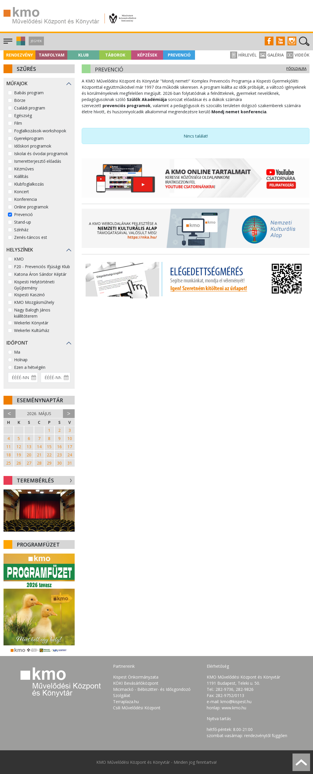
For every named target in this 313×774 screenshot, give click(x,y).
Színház (21, 229)
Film (18, 123)
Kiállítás (21, 176)
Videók (297, 55)
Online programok (31, 207)
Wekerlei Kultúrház (31, 330)
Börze (19, 100)
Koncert (21, 191)
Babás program (29, 92)
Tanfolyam (51, 55)
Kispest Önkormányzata (135, 677)
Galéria (271, 55)
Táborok (115, 55)
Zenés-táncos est (30, 237)
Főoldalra (296, 68)
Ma (17, 352)
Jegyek (36, 41)
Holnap (21, 359)
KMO (19, 259)
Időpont (17, 343)
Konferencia (25, 199)
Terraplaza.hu (126, 701)
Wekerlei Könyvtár (31, 323)
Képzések (147, 55)
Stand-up (22, 222)
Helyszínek (19, 249)
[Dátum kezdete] (23, 377)
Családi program (29, 108)
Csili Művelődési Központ (136, 707)
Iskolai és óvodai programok (41, 153)
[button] (20, 44)
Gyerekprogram (29, 138)
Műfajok (17, 83)
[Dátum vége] (56, 377)
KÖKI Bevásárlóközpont (135, 683)
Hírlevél (243, 55)
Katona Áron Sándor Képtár (40, 274)
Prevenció (179, 55)
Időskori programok (32, 146)
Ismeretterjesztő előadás (37, 161)
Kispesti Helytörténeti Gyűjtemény (34, 285)
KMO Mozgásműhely (34, 302)
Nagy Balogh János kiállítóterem (32, 313)
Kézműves (24, 169)
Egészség (23, 115)
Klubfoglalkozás (29, 184)
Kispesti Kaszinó (29, 294)
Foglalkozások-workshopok (40, 130)
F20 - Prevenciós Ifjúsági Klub (42, 266)
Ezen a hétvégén (29, 367)
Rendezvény (19, 55)
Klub (83, 55)
